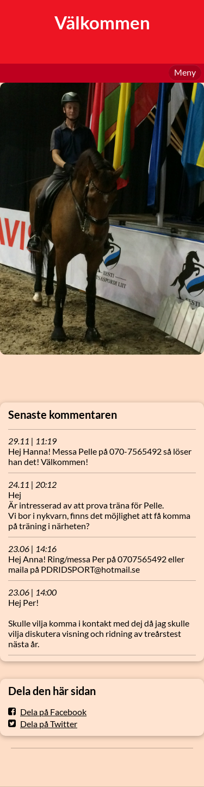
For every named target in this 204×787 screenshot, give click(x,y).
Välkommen (102, 22)
